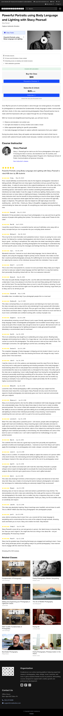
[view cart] (58, 1)
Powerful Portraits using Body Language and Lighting (13, 38)
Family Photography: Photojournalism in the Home (47, 653)
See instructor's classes (20, 161)
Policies (32, 713)
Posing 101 (36, 627)
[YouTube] (21, 685)
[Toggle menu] (60, 8)
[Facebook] (25, 685)
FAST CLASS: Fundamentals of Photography (12, 628)
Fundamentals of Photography (11, 578)
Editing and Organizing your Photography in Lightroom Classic (16, 602)
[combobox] (41, 8)
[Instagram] (29, 685)
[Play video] (44, 40)
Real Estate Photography (10, 652)
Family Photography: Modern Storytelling (46, 578)
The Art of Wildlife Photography (43, 602)
